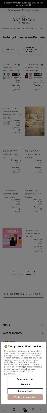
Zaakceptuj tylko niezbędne (25, 382)
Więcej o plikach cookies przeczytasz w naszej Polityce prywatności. (19, 371)
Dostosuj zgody (25, 391)
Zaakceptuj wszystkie (25, 397)
